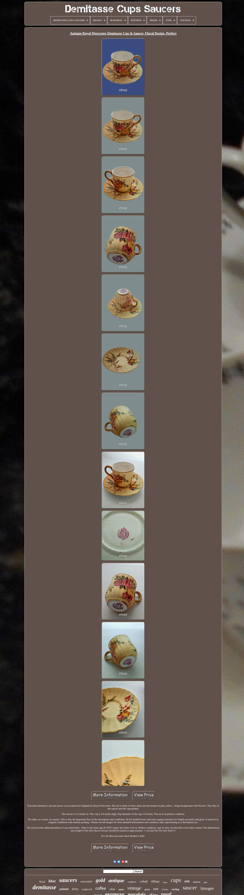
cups (176, 880)
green (147, 889)
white (112, 889)
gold (100, 880)
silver (121, 889)
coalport (132, 881)
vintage (134, 888)
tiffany (155, 881)
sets (187, 881)
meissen (196, 882)
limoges (207, 888)
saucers (68, 880)
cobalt (144, 881)
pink (205, 882)
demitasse (44, 887)
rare (155, 889)
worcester (86, 881)
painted (64, 889)
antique (116, 880)
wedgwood (87, 889)
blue (52, 881)
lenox (165, 882)
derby (75, 889)
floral (42, 881)
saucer (190, 888)
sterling (175, 889)
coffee (100, 888)
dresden (165, 889)
